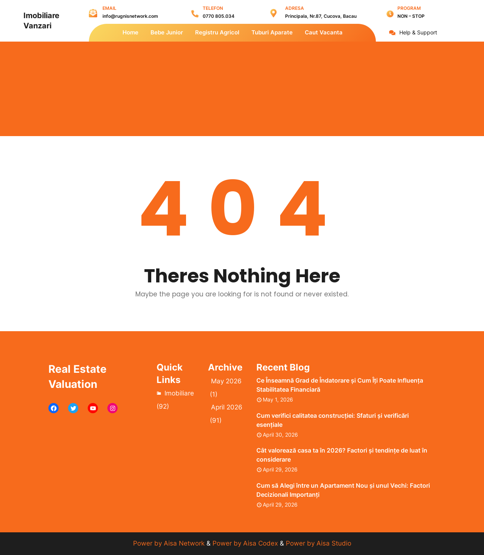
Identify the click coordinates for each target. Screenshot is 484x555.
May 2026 (226, 381)
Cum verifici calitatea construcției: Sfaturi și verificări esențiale (332, 420)
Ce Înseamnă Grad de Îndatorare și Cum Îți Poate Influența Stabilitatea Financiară (339, 385)
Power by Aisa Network (169, 543)
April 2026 (226, 407)
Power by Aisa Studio (318, 543)
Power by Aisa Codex (246, 543)
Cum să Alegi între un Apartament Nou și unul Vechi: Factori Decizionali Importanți (343, 490)
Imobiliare (179, 393)
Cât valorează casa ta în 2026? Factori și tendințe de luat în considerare (341, 454)
